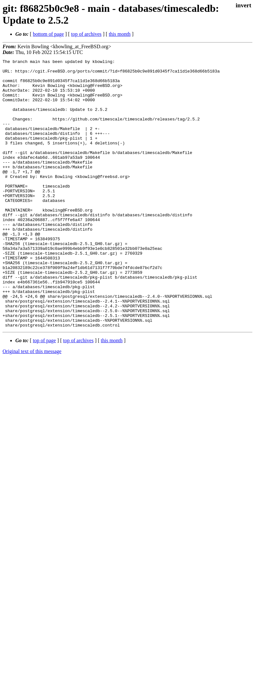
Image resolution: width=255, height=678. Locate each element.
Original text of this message (32, 405)
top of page (44, 394)
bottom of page (48, 34)
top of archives (86, 34)
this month (120, 34)
